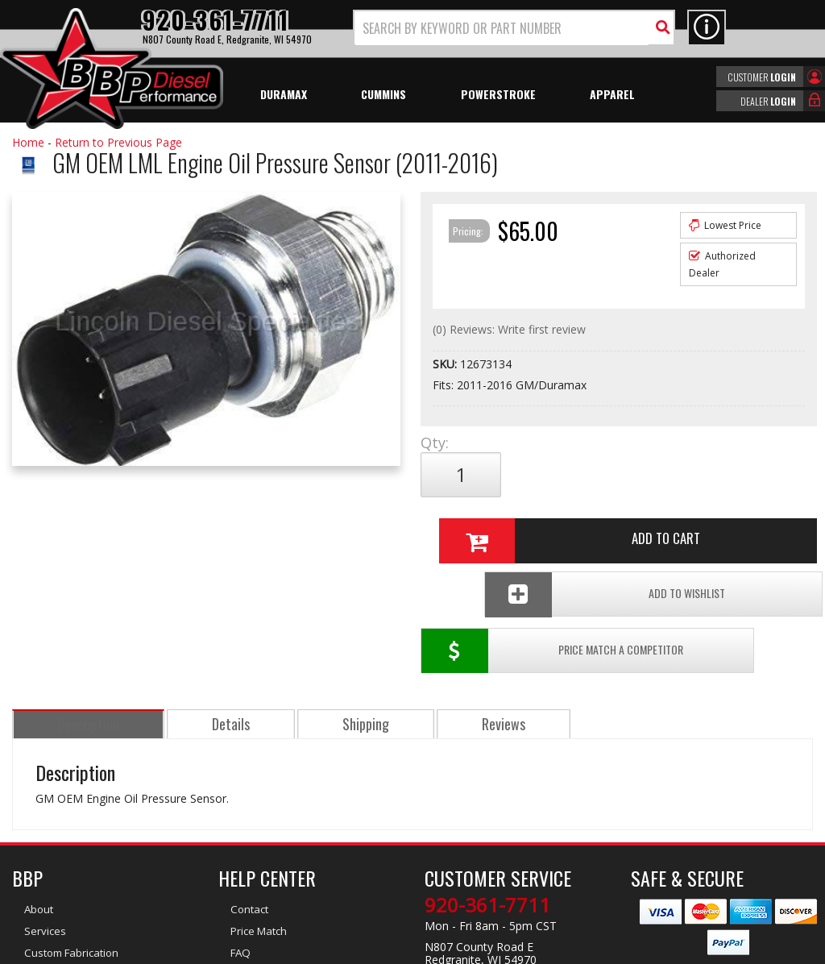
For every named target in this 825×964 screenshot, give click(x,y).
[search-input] (501, 28)
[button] (514, 28)
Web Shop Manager (556, 950)
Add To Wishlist (709, 528)
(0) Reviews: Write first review (509, 329)
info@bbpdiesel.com (472, 858)
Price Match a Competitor (506, 528)
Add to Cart (615, 474)
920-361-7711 (487, 782)
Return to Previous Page (118, 142)
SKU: (446, 364)
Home (28, 142)
